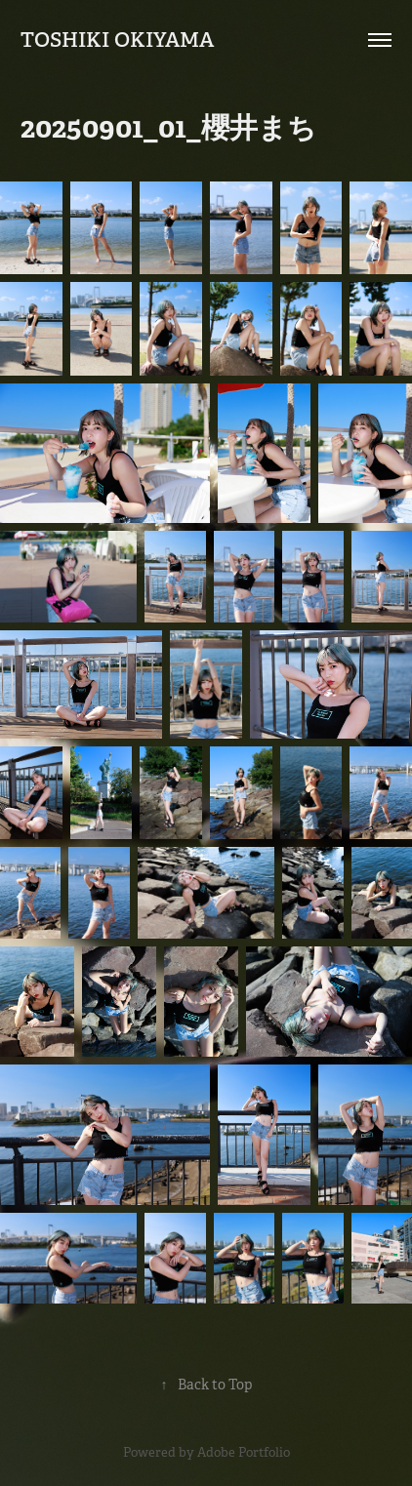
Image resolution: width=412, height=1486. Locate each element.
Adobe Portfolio (243, 1452)
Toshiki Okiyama (117, 39)
